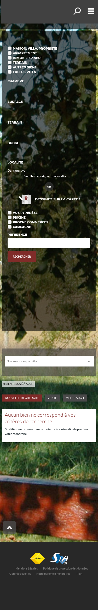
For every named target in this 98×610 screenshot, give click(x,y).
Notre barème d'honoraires (53, 573)
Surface (15, 102)
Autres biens (25, 67)
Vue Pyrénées (25, 213)
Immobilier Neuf (27, 58)
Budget (14, 143)
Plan (79, 573)
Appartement (25, 53)
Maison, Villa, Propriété (35, 49)
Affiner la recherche (76, 11)
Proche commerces (30, 222)
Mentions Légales (26, 568)
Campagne (22, 227)
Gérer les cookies (20, 573)
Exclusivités (24, 72)
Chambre (16, 81)
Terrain (20, 63)
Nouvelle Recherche (22, 397)
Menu (89, 11)
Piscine (19, 218)
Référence (17, 235)
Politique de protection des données (65, 568)
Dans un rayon (17, 170)
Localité (15, 162)
